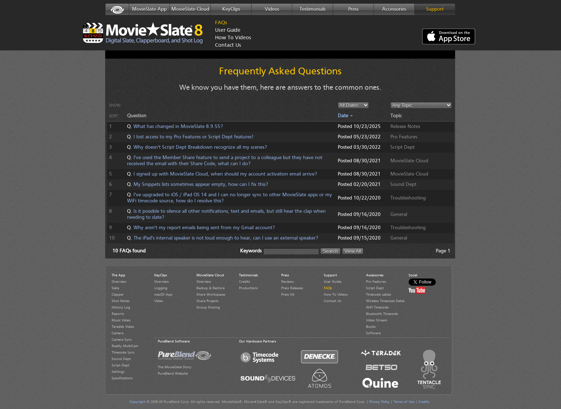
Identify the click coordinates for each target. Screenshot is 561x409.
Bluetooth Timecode (382, 314)
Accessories (394, 9)
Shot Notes (121, 301)
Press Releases (292, 288)
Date (345, 115)
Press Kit (287, 294)
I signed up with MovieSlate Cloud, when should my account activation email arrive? (225, 174)
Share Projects (207, 301)
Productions (248, 288)
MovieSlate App (149, 9)
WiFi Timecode (377, 307)
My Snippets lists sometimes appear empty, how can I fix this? (200, 184)
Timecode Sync (123, 352)
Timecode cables (378, 294)
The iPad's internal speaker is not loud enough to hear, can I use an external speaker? (225, 238)
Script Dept (121, 365)
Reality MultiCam (125, 346)
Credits (244, 282)
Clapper (118, 294)
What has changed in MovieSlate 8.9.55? (178, 126)
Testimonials (312, 9)
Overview (119, 282)
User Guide (227, 30)
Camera (117, 333)
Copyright (138, 402)
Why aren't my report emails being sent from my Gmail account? (204, 227)
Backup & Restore (210, 288)
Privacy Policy (379, 402)
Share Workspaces (210, 294)
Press (353, 9)
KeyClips (231, 9)
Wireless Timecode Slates (385, 301)
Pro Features (376, 282)
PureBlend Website (173, 373)
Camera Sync (122, 339)
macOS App (163, 294)
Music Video (121, 320)
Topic (396, 115)
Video (158, 301)
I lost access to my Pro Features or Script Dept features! (193, 136)
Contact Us (228, 45)
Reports (118, 314)
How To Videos (231, 38)
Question (136, 115)
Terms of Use (404, 402)
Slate (115, 288)
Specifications (122, 378)
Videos (272, 9)
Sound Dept (121, 359)
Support (435, 9)
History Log (121, 307)
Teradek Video (123, 327)
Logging (160, 288)
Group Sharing (208, 307)
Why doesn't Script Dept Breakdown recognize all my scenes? (200, 147)
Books (371, 327)
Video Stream (376, 320)
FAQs (221, 23)
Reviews (287, 282)
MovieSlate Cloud (190, 9)
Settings (118, 372)
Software (373, 333)
